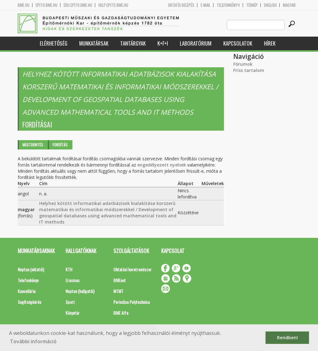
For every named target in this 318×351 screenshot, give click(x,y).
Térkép (252, 5)
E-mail (206, 5)
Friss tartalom (248, 70)
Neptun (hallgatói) (80, 291)
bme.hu (24, 5)
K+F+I (162, 43)
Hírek (269, 43)
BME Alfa (120, 312)
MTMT (118, 291)
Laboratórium (195, 43)
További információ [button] (33, 341)
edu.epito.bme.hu (78, 5)
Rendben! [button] (287, 337)
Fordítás (60, 144)
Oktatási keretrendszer (132, 269)
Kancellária (26, 291)
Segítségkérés (29, 302)
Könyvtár (73, 312)
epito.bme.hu (46, 5)
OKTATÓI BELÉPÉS (181, 5)
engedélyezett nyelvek (161, 165)
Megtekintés (32, 144)
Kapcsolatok (237, 43)
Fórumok (242, 64)
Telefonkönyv (228, 5)
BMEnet (119, 280)
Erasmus (73, 280)
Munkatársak (93, 43)
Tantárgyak (133, 43)
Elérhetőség (53, 43)
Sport (70, 302)
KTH (69, 269)
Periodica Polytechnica (131, 302)
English (270, 5)
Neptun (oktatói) (31, 269)
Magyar (289, 5)
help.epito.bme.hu (113, 5)
